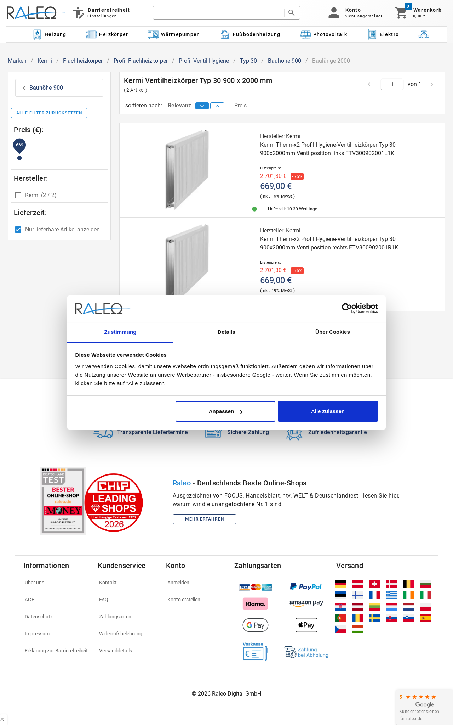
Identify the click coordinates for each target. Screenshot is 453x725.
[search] (218, 12)
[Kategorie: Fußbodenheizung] (250, 34)
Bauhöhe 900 (284, 60)
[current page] (392, 84)
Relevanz (180, 105)
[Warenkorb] (417, 12)
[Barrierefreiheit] (101, 12)
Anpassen (226, 411)
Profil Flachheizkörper (141, 60)
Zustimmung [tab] (120, 332)
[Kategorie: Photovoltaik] (323, 34)
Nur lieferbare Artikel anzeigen (62, 229)
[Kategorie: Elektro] (383, 34)
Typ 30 (248, 60)
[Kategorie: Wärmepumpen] (174, 34)
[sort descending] (202, 105)
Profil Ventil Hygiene (204, 60)
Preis (240, 105)
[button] (354, 12)
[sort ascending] (217, 105)
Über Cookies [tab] (332, 332)
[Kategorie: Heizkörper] (107, 34)
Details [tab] (226, 332)
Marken (17, 60)
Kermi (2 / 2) (41, 195)
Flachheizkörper (83, 60)
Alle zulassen (328, 411)
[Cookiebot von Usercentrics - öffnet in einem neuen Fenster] (347, 308)
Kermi (45, 60)
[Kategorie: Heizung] (48, 34)
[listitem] (56, 582)
